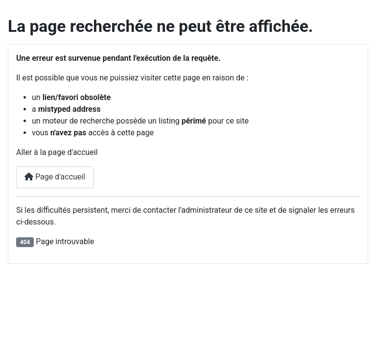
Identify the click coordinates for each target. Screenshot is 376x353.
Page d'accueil (54, 176)
